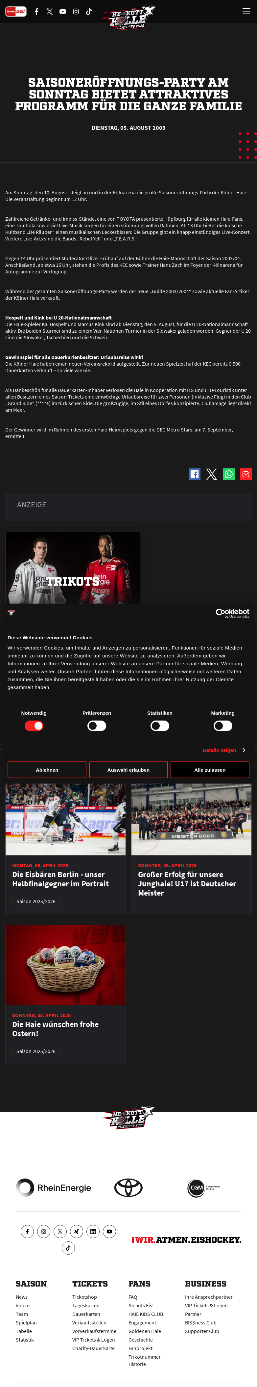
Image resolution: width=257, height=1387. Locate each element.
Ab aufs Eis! (141, 1305)
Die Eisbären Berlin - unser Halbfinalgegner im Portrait (60, 879)
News (22, 1296)
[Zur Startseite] (128, 18)
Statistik (25, 1339)
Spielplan (26, 1322)
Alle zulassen (209, 770)
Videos (23, 1305)
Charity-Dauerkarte (93, 1348)
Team (22, 1314)
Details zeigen (219, 750)
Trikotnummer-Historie (145, 1360)
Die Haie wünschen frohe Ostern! (55, 1029)
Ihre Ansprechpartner (209, 1296)
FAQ (132, 1296)
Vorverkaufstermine (94, 1331)
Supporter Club (202, 1331)
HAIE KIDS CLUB (145, 1314)
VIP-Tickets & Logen (93, 1339)
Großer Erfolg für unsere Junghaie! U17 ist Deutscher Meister (187, 884)
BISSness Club (201, 1322)
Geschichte (140, 1339)
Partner (193, 1314)
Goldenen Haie (144, 1331)
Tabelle (24, 1331)
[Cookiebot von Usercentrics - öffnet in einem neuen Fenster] (220, 613)
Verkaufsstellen (89, 1322)
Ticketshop (84, 1296)
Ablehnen (47, 770)
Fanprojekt (140, 1348)
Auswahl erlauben (128, 770)
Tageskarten (86, 1305)
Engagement (142, 1322)
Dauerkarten (86, 1314)
